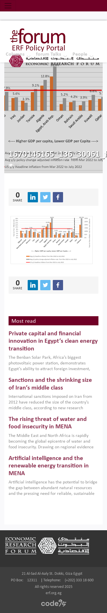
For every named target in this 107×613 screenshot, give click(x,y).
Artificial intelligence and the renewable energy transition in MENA (49, 466)
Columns (15, 54)
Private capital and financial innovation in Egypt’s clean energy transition (53, 341)
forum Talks (48, 54)
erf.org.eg (54, 593)
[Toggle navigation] (8, 5)
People (79, 54)
